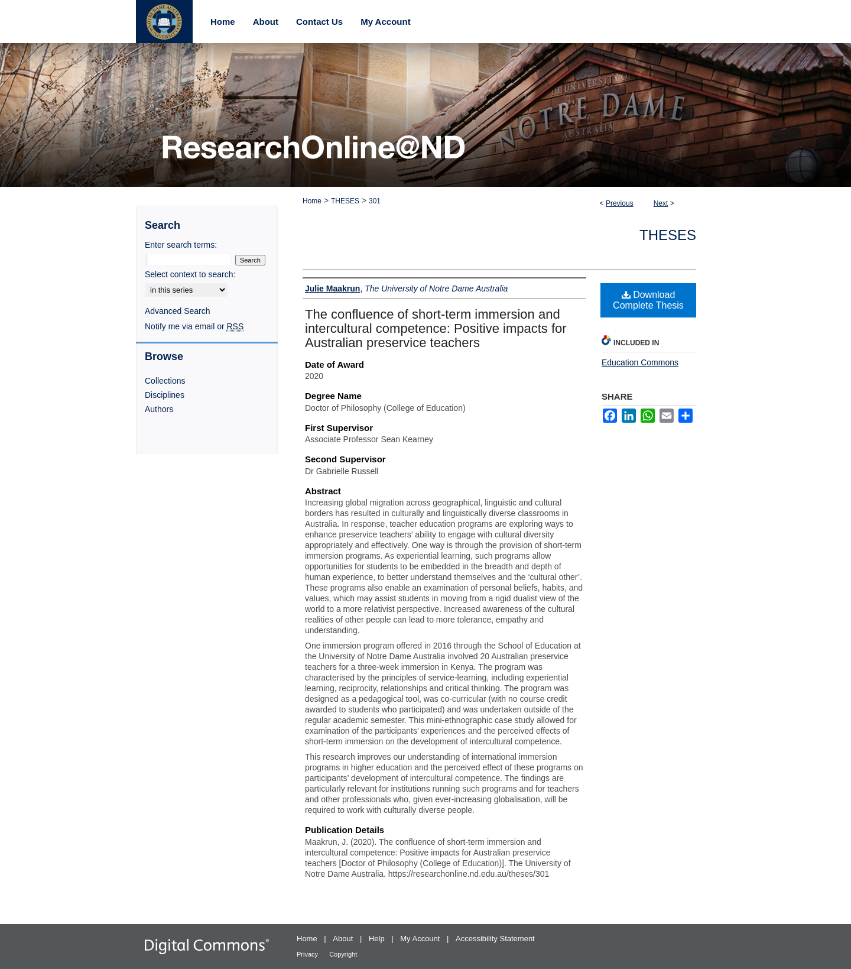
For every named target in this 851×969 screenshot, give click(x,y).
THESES (345, 201)
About (344, 938)
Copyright (343, 954)
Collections (165, 380)
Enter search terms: (181, 244)
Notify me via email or (194, 326)
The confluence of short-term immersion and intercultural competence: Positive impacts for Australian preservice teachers (436, 328)
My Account (421, 938)
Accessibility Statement (495, 938)
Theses (667, 235)
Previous (620, 203)
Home (312, 201)
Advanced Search (177, 311)
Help (377, 938)
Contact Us (319, 22)
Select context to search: (190, 274)
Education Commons (640, 362)
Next (661, 203)
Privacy (308, 954)
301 (375, 201)
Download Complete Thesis (648, 300)
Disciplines (164, 395)
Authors (159, 409)
